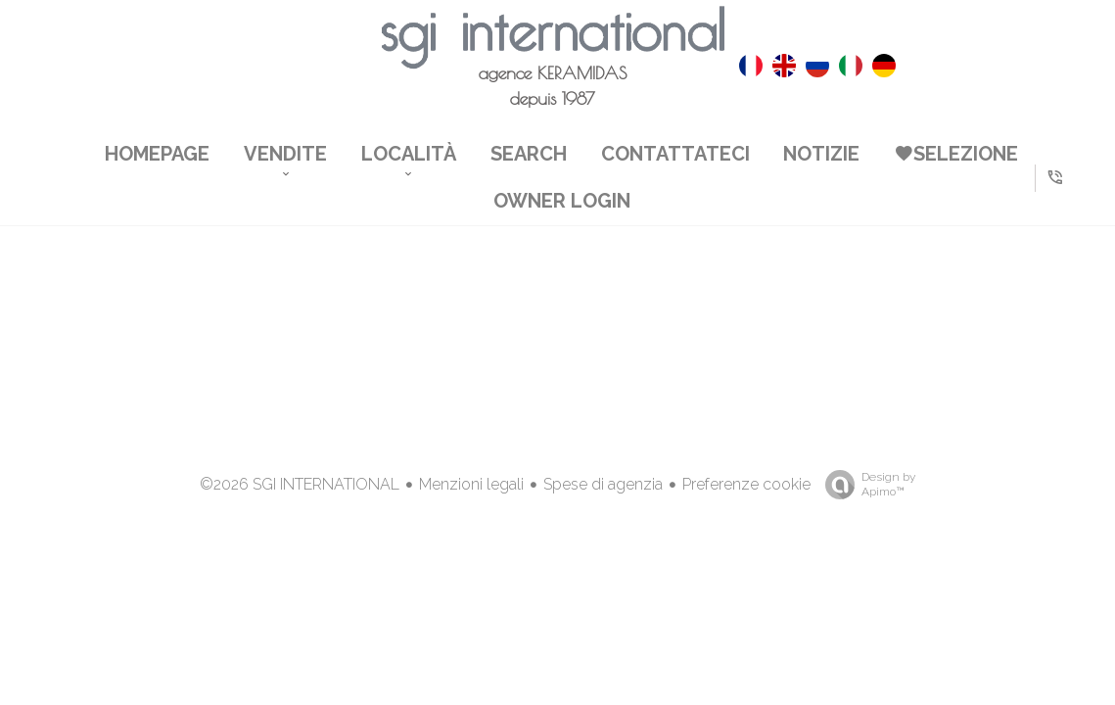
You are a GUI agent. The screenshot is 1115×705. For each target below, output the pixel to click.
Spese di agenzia (603, 484)
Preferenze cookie (746, 484)
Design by (865, 484)
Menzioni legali (471, 484)
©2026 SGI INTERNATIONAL (299, 484)
